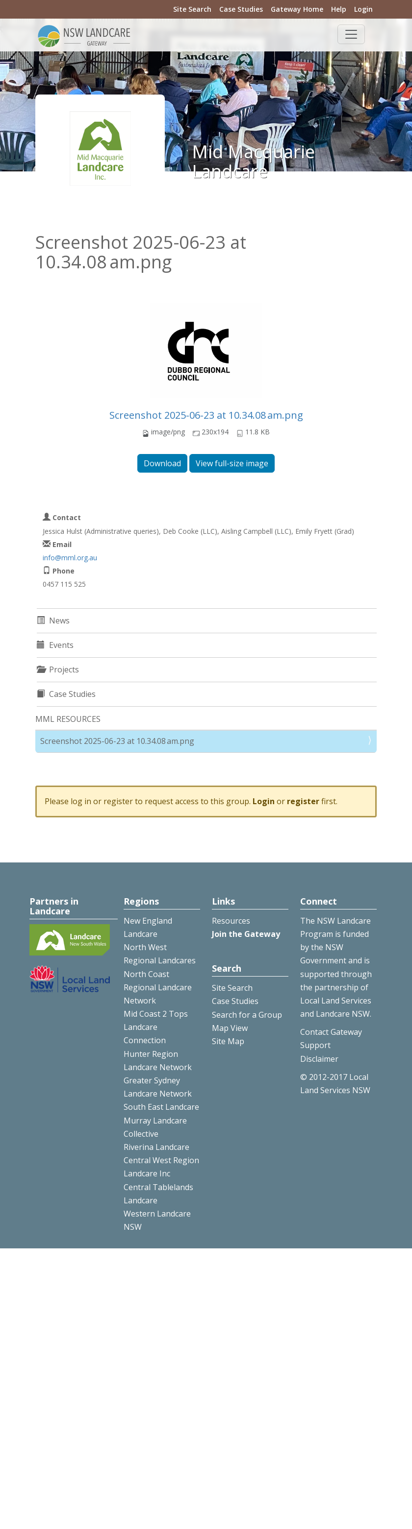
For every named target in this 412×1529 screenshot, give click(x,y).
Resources (231, 920)
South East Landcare (161, 1106)
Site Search (192, 9)
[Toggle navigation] (351, 34)
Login (363, 9)
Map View (230, 1028)
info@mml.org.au (70, 557)
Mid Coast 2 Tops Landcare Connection (156, 1027)
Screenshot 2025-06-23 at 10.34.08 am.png (206, 415)
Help (338, 9)
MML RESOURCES (68, 719)
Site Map (228, 1041)
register (303, 801)
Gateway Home (297, 9)
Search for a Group (247, 1014)
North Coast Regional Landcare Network (158, 987)
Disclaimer (319, 1058)
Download (162, 463)
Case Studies (241, 9)
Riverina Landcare (156, 1147)
